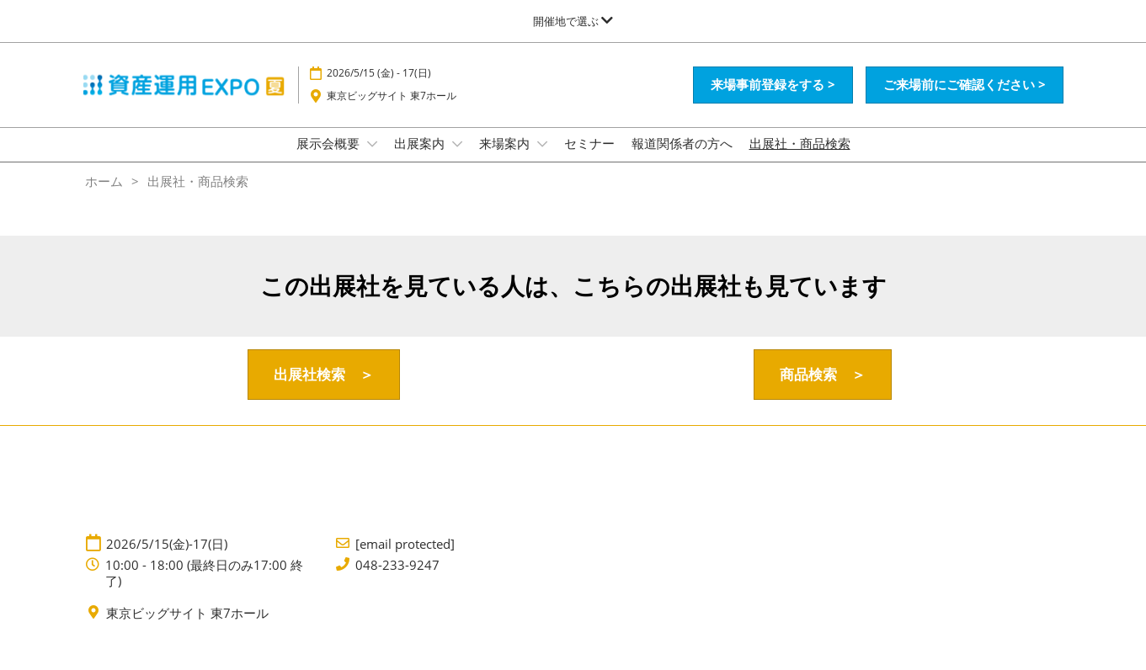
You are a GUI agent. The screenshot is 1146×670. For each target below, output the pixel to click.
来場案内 (506, 159)
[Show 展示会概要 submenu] (372, 160)
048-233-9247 (397, 580)
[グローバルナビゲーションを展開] (573, 21)
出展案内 (421, 159)
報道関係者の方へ (682, 159)
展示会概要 (329, 159)
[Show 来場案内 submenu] (542, 160)
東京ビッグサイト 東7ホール (391, 111)
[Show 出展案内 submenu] (457, 160)
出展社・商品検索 (799, 159)
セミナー (589, 159)
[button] (773, 101)
